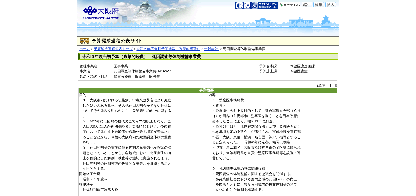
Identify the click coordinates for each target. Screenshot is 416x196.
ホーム (84, 49)
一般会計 (211, 49)
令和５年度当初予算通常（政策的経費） (168, 49)
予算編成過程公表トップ (113, 49)
